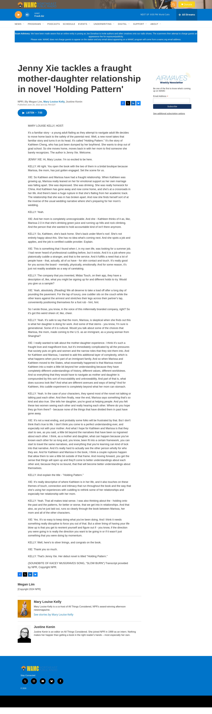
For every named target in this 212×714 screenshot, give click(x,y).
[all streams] (186, 21)
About (154, 30)
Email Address (160, 102)
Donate (189, 7)
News (18, 30)
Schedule (69, 30)
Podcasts (53, 30)
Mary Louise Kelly (53, 108)
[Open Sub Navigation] (24, 30)
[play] (18, 21)
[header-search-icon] (175, 8)
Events (82, 30)
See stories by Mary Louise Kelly (53, 621)
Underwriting (103, 30)
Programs (34, 30)
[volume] (27, 21)
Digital (122, 30)
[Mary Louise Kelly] (24, 615)
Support (138, 30)
